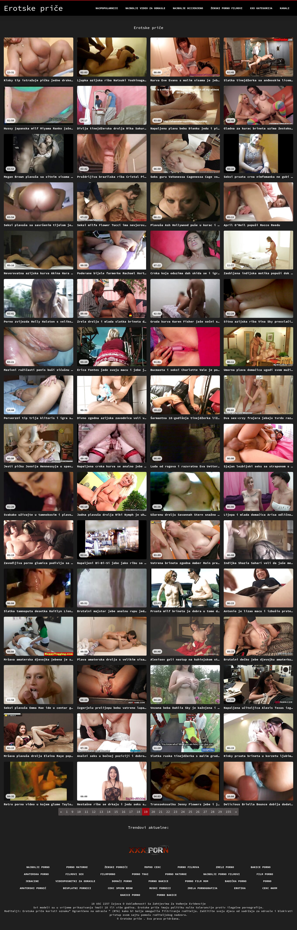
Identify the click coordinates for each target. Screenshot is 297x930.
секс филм (269, 888)
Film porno (264, 874)
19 (146, 812)
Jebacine (32, 881)
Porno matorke (77, 867)
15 (116, 812)
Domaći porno (122, 881)
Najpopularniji (107, 8)
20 (153, 812)
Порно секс (152, 867)
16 (123, 812)
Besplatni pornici (77, 888)
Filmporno (107, 874)
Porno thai (140, 874)
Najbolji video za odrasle (145, 8)
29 (220, 812)
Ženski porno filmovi (226, 8)
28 (212, 812)
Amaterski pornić (33, 888)
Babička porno (236, 881)
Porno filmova (188, 867)
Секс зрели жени (120, 888)
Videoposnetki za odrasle (75, 881)
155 (228, 812)
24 (183, 812)
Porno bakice (158, 881)
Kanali (284, 8)
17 (131, 812)
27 (205, 812)
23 (175, 812)
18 (138, 812)
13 (101, 812)
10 (79, 812)
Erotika (240, 888)
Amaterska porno (36, 874)
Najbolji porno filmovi (221, 874)
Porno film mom (196, 881)
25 (190, 812)
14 (108, 812)
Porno (267, 881)
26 (197, 812)
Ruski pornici (160, 888)
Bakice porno (261, 867)
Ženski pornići (116, 867)
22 (168, 812)
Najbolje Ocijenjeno (188, 8)
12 (94, 812)
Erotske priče (132, 918)
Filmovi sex (75, 874)
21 (160, 812)
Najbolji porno (38, 867)
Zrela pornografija (202, 888)
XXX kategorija (261, 8)
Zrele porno (225, 867)
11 (86, 812)
